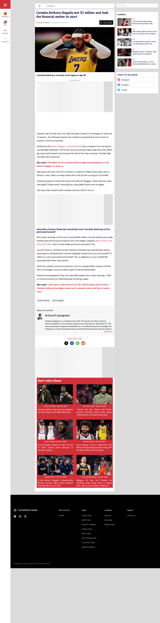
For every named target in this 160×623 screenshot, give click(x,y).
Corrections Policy (88, 542)
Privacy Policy (86, 515)
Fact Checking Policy (89, 538)
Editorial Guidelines (88, 547)
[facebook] (72, 343)
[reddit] (83, 343)
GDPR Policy (86, 520)
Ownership (108, 520)
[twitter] (66, 343)
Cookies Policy (87, 529)
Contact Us (131, 515)
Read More (108, 331)
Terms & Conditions (89, 524)
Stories (61, 515)
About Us (107, 515)
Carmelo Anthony (74, 146)
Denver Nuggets (57, 146)
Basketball (51, 6)
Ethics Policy (86, 533)
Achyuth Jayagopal (43, 22)
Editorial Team (109, 524)
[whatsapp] (78, 343)
